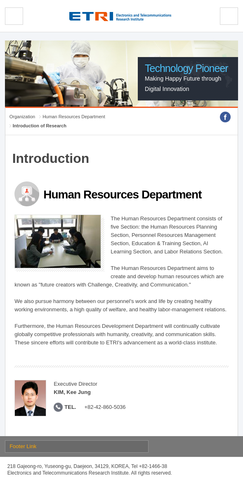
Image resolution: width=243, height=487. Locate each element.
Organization (22, 116)
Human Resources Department (73, 116)
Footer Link (22, 446)
